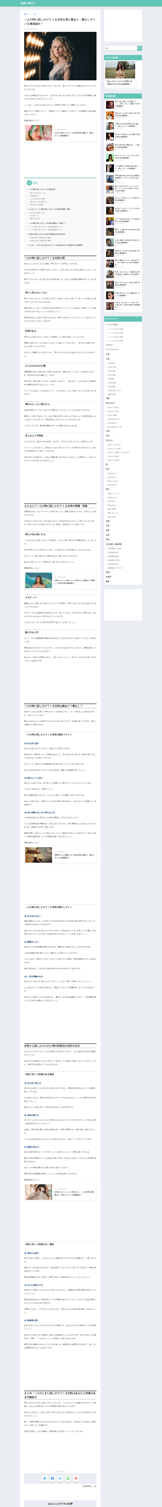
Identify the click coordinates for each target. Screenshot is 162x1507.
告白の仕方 (110, 403)
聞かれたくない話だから (39, 202)
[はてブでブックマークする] (60, 1478)
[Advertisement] (60, 158)
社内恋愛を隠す (113, 564)
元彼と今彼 (112, 367)
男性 (107, 540)
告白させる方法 (113, 411)
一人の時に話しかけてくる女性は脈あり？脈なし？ (48, 223)
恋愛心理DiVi (28, 3)
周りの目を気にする (38, 213)
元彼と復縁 (112, 375)
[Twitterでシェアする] (45, 1478)
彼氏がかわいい (113, 497)
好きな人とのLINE (114, 448)
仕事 (107, 354)
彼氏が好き (112, 501)
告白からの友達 (113, 407)
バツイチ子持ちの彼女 (115, 337)
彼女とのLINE (112, 481)
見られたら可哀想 (37, 204)
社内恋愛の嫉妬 (113, 556)
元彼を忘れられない (115, 390)
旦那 (107, 526)
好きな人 (109, 440)
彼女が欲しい (112, 477)
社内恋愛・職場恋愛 (114, 544)
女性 (94, 1486)
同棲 (107, 398)
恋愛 (107, 521)
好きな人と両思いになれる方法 (119, 452)
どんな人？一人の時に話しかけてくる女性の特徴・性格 (49, 209)
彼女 (107, 469)
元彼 (107, 359)
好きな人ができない (115, 445)
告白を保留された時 (115, 427)
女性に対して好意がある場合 (41, 238)
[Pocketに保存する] (75, 1478)
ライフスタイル (112, 350)
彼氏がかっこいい (114, 493)
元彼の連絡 (112, 386)
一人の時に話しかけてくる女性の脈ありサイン (47, 227)
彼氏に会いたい (113, 513)
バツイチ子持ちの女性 (115, 333)
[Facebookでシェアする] (53, 1478)
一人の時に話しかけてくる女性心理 (42, 189)
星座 (107, 530)
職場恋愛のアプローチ (115, 568)
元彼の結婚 (112, 383)
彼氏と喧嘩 (112, 509)
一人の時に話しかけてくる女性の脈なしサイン (47, 229)
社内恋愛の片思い (114, 560)
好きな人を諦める (114, 460)
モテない (109, 345)
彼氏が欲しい (112, 505)
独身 (107, 535)
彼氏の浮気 (112, 517)
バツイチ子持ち (112, 325)
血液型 (108, 577)
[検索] (139, 48)
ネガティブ (34, 215)
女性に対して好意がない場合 (41, 240)
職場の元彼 (112, 394)
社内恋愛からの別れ (115, 548)
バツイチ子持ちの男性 (115, 341)
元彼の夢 (111, 379)
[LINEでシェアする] (68, 1478)
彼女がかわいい (113, 473)
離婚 (107, 581)
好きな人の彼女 (113, 456)
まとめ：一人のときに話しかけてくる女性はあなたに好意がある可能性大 (56, 245)
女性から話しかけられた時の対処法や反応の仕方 (47, 234)
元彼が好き (112, 363)
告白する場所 (112, 415)
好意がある (34, 196)
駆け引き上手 (35, 218)
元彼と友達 (112, 371)
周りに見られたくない (38, 193)
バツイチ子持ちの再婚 (115, 329)
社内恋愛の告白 (113, 552)
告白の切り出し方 (114, 419)
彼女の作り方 (112, 485)
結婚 (107, 572)
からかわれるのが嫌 (38, 199)
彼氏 (107, 489)
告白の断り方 (112, 423)
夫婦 (107, 431)
